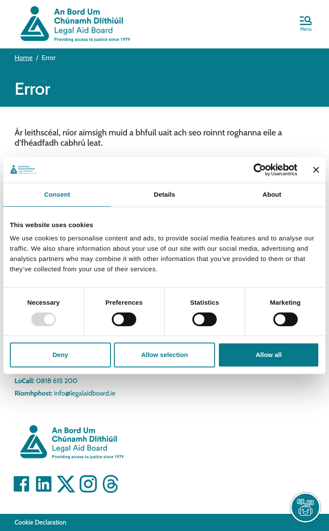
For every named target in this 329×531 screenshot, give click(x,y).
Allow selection (164, 354)
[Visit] (21, 484)
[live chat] (305, 507)
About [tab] (272, 194)
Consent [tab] (57, 194)
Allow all (269, 354)
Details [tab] (164, 194)
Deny (60, 354)
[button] (305, 24)
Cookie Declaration (40, 522)
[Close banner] (316, 170)
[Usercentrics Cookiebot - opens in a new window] (259, 169)
